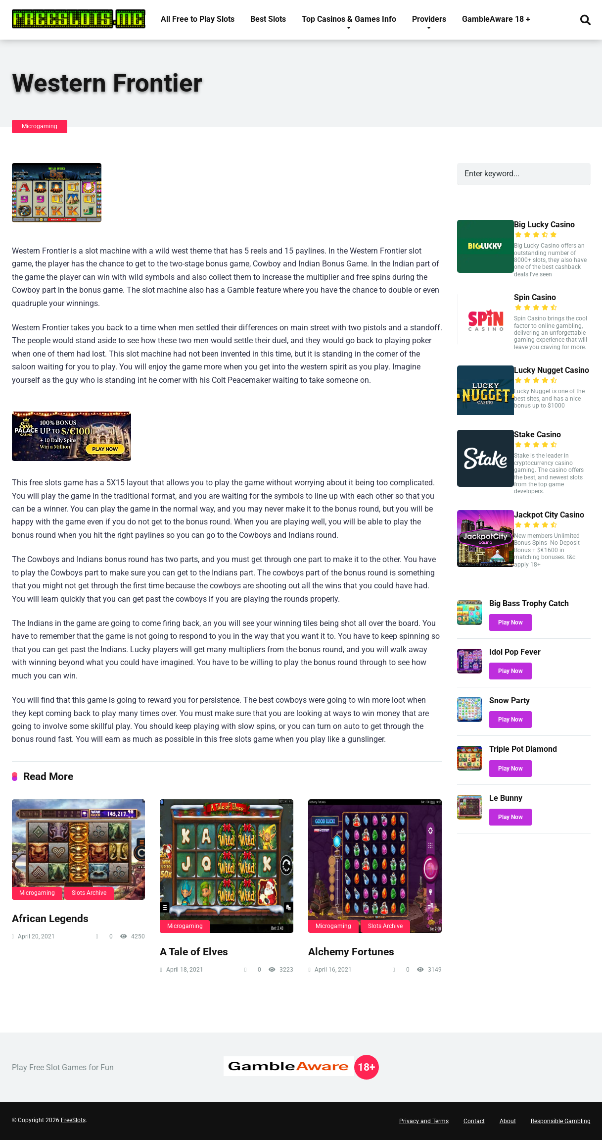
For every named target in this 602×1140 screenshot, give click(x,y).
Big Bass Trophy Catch (529, 603)
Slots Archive (89, 892)
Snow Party (509, 700)
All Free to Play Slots (197, 19)
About (508, 1121)
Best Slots (268, 19)
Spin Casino (535, 297)
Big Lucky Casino (544, 224)
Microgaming (39, 126)
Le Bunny (505, 798)
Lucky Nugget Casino (551, 370)
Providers (429, 19)
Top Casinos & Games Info (349, 19)
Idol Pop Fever (515, 652)
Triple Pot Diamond (523, 749)
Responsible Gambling (561, 1121)
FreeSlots (73, 1120)
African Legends (50, 918)
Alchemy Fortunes (351, 951)
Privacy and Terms (424, 1121)
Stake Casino (537, 434)
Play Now (510, 622)
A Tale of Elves (194, 951)
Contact (474, 1121)
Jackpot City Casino (549, 514)
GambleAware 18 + (496, 19)
